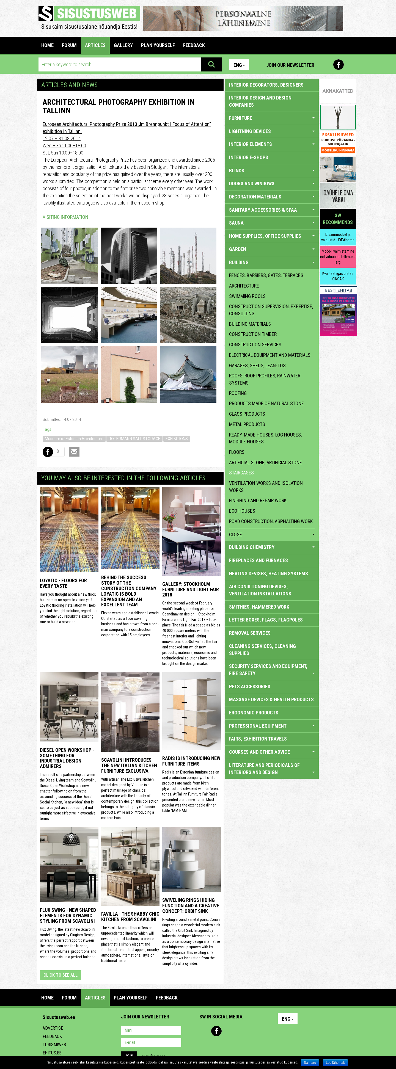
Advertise (53, 1028)
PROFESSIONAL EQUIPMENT (272, 726)
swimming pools (247, 296)
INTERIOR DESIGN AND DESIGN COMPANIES (260, 101)
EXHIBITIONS (177, 439)
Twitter (240, 1031)
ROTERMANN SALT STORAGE (134, 439)
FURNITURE (272, 118)
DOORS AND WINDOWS (272, 183)
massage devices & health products (271, 699)
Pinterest (326, 64)
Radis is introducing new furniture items (191, 761)
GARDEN (272, 249)
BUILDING (272, 262)
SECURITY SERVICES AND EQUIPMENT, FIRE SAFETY (272, 669)
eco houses (242, 511)
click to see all (60, 975)
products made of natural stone (266, 403)
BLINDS (272, 170)
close (272, 534)
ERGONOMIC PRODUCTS (253, 713)
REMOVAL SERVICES (250, 633)
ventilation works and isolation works (266, 486)
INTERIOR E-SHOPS (248, 157)
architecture (244, 286)
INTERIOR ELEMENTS (272, 144)
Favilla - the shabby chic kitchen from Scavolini (130, 916)
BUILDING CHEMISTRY (272, 547)
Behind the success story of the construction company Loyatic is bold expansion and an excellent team (128, 590)
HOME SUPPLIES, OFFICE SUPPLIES (272, 236)
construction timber (253, 334)
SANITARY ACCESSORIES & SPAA (272, 210)
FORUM (69, 45)
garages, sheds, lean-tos (257, 365)
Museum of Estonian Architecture (74, 439)
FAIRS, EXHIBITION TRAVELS (258, 739)
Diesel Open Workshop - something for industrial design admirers (67, 758)
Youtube (350, 64)
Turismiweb (54, 1044)
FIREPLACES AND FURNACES (258, 560)
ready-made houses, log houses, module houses (265, 438)
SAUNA (272, 223)
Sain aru (310, 1063)
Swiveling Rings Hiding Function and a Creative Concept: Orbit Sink (190, 905)
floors (236, 452)
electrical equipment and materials (269, 355)
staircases (241, 473)
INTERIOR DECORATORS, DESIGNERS (266, 85)
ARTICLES (95, 45)
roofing (238, 393)
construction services (255, 344)
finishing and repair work (258, 500)
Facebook (338, 64)
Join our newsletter (290, 65)
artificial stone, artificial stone (265, 462)
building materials (250, 324)
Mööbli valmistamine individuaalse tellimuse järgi (338, 256)
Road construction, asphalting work (271, 521)
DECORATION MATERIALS (272, 197)
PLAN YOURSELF (158, 45)
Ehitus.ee (52, 1053)
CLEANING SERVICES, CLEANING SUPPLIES (262, 649)
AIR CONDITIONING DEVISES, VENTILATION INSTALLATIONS (260, 590)
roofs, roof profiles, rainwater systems (264, 379)
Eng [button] (239, 65)
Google (252, 1031)
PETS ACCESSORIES (249, 686)
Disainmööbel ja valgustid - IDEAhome (337, 237)
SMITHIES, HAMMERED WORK (259, 607)
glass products (247, 414)
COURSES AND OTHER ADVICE (272, 752)
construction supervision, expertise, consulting (271, 309)
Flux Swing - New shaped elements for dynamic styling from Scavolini (68, 915)
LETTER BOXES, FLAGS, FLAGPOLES (266, 620)
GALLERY (123, 45)
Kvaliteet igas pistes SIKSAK (337, 276)
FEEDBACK (194, 45)
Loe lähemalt (335, 1063)
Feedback (52, 1036)
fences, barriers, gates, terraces (266, 275)
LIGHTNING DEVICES (272, 131)
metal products (247, 424)
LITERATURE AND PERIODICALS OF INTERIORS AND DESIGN (272, 768)
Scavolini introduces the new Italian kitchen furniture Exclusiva (129, 765)
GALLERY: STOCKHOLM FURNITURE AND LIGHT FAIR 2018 (190, 589)
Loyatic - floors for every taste (63, 583)
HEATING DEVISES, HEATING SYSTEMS (268, 573)
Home (47, 45)
